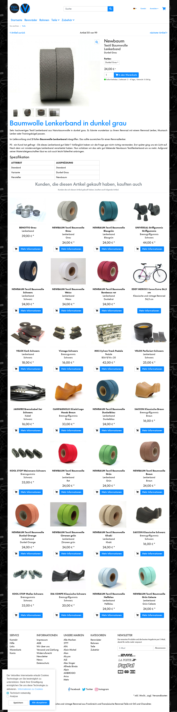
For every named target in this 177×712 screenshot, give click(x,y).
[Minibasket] (164, 8)
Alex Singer (69, 663)
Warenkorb (15, 650)
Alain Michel (70, 650)
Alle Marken (70, 640)
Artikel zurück (17, 33)
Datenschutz (43, 663)
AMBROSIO (70, 673)
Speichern (18, 703)
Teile (55, 20)
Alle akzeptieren (39, 702)
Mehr (66, 680)
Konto (12, 653)
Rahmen (44, 20)
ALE (65, 660)
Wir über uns (43, 646)
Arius (66, 676)
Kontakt (143, 8)
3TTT (66, 643)
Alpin (66, 670)
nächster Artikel (158, 33)
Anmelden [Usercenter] (154, 8)
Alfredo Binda (71, 666)
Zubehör (68, 20)
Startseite (16, 20)
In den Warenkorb (126, 75)
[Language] (135, 9)
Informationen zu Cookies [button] (30, 689)
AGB (39, 643)
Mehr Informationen (31, 249)
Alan (66, 653)
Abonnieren (160, 648)
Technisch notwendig (20, 693)
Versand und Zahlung (47, 650)
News (39, 660)
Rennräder (30, 20)
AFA (66, 646)
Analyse (14, 696)
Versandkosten (159, 696)
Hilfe (12, 643)
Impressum (42, 640)
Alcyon (67, 656)
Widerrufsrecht (44, 653)
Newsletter (42, 656)
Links (12, 646)
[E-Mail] (135, 648)
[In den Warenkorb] (16, 249)
